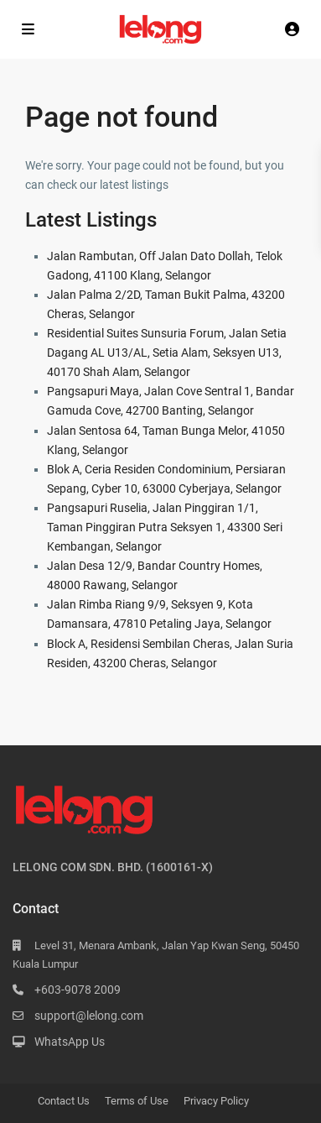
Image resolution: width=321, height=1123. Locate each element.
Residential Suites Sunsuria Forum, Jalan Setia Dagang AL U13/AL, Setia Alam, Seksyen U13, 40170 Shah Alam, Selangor (167, 352)
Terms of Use (136, 1100)
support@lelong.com (88, 1015)
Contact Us (64, 1100)
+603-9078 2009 (77, 989)
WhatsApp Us (69, 1041)
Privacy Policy (216, 1100)
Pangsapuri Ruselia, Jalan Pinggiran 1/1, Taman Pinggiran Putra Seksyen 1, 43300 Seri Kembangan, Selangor (164, 527)
